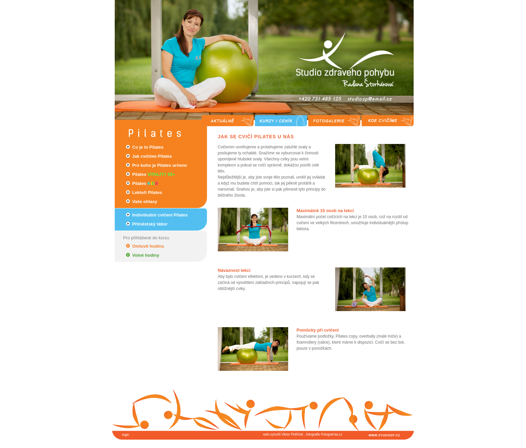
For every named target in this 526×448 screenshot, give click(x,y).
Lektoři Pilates (147, 192)
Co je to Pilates (147, 147)
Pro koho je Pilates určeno (159, 165)
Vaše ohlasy (144, 201)
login (125, 435)
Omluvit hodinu (148, 246)
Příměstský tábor (150, 224)
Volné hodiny (145, 255)
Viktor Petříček (292, 434)
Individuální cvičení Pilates (160, 214)
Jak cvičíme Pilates (152, 156)
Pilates (153, 174)
